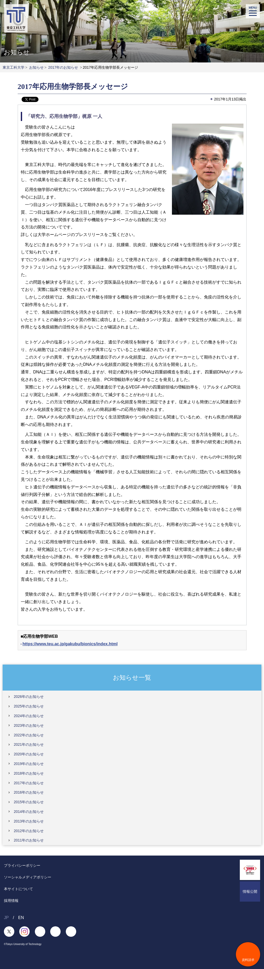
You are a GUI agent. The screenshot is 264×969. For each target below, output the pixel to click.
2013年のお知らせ (29, 821)
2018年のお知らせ (29, 773)
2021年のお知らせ (29, 744)
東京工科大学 (13, 67)
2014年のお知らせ (29, 811)
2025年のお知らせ (29, 706)
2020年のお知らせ (29, 754)
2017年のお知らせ (63, 67)
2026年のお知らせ (29, 696)
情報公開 (250, 891)
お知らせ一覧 (132, 677)
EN (21, 917)
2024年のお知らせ (29, 716)
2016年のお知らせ (29, 792)
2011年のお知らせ (29, 840)
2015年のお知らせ (29, 802)
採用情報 (11, 900)
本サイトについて (18, 889)
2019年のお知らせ (29, 764)
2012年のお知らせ (29, 831)
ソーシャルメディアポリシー (27, 877)
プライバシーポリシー (22, 865)
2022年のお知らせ (29, 735)
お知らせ (36, 67)
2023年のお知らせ (29, 725)
